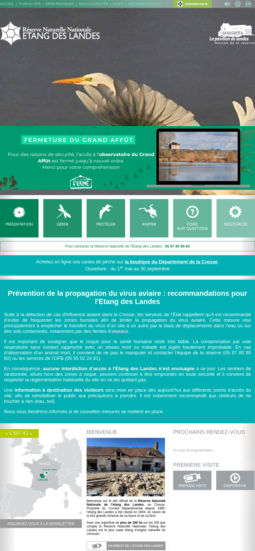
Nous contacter (93, 4)
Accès (117, 4)
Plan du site (30, 4)
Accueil (7, 4)
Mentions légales (144, 4)
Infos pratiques (59, 4)
